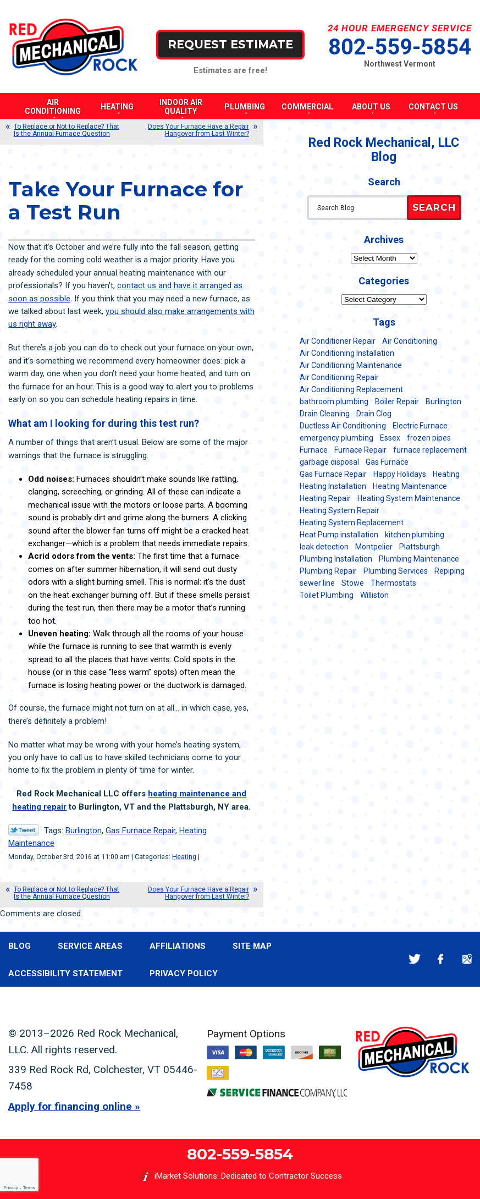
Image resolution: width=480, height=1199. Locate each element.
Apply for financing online (70, 1106)
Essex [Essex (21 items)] (390, 437)
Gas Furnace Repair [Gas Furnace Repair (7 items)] (333, 474)
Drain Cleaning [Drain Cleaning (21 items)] (325, 413)
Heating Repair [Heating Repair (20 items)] (325, 498)
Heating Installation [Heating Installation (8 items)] (333, 486)
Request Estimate (230, 44)
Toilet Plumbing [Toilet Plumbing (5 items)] (327, 595)
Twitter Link (23, 829)
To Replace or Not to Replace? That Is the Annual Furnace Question (66, 130)
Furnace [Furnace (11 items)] (314, 450)
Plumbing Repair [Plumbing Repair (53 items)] (328, 570)
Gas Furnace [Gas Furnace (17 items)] (387, 462)
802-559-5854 (399, 47)
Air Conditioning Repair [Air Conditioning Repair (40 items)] (339, 377)
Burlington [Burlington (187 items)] (443, 401)
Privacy (10, 1187)
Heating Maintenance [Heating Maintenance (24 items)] (410, 486)
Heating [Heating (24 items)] (446, 474)
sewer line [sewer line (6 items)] (317, 583)
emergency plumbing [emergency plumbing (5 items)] (336, 437)
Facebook (440, 959)
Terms (29, 1187)
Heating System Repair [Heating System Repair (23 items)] (339, 510)
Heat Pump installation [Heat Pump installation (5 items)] (339, 534)
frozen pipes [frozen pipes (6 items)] (429, 437)
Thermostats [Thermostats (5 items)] (393, 583)
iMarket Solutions (186, 1176)
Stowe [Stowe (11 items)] (352, 583)
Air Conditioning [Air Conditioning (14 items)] (409, 341)
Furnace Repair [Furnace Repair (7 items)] (360, 450)
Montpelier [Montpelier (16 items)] (374, 546)
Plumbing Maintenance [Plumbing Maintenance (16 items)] (419, 558)
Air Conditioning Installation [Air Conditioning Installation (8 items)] (347, 353)
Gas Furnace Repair (140, 830)
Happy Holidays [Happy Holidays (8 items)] (399, 474)
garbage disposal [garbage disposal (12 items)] (329, 462)
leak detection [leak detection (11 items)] (324, 546)
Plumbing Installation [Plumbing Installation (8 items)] (336, 558)
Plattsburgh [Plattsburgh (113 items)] (419, 546)
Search (434, 207)
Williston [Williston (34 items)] (374, 595)
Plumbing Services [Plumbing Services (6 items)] (395, 570)
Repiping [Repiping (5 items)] (449, 570)
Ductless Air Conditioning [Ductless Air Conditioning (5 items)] (343, 425)
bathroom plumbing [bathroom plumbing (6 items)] (334, 401)
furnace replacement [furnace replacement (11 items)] (430, 450)
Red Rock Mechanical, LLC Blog (383, 149)
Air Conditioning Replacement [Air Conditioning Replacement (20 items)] (351, 389)
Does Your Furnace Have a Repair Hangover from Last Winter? (198, 130)
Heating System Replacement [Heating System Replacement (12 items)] (352, 522)
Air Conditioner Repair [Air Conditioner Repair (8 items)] (338, 341)
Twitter (414, 959)
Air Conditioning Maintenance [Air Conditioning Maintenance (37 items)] (351, 365)
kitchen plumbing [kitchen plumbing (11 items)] (414, 534)
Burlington (83, 830)
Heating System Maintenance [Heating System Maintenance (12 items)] (408, 498)
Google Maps (467, 959)
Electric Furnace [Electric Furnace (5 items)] (420, 425)
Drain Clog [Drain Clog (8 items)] (373, 413)
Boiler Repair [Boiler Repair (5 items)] (397, 401)
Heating (184, 857)
